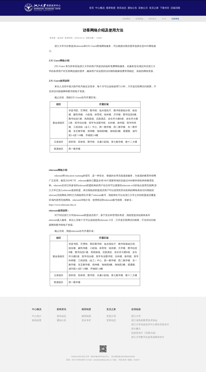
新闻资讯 (61, 309)
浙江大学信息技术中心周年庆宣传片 (150, 324)
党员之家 (154, 8)
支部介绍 (111, 316)
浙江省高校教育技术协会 (144, 320)
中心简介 (36, 316)
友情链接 (136, 309)
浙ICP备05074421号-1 (101, 356)
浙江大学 (136, 316)
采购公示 (143, 8)
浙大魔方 (136, 328)
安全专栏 (86, 320)
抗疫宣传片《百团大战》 (144, 333)
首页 (91, 8)
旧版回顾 (175, 8)
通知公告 (132, 8)
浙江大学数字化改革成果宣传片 (147, 337)
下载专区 (164, 8)
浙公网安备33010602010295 (123, 356)
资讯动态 (121, 8)
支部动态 (111, 320)
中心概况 (100, 8)
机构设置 (36, 320)
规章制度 (110, 8)
